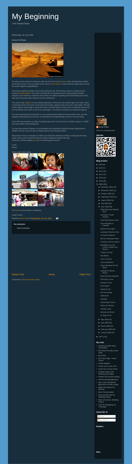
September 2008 (107, 197)
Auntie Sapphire (104, 363)
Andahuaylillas (24, 93)
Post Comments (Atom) (31, 280)
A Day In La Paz (106, 252)
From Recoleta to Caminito (106, 225)
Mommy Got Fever (107, 312)
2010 (101, 178)
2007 (101, 337)
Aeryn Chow (104, 127)
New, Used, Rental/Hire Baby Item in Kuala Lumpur (108, 383)
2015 (101, 168)
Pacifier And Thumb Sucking (108, 377)
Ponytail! (103, 299)
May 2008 (105, 319)
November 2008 (107, 190)
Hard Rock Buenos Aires (109, 220)
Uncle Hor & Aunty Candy (107, 369)
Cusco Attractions (106, 262)
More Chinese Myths (106, 392)
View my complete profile (105, 130)
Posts (101, 416)
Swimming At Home (107, 302)
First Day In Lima (106, 279)
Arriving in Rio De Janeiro (109, 242)
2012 (101, 171)
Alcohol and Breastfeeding (108, 380)
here (17, 210)
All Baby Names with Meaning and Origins (106, 373)
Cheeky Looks (105, 309)
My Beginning (35, 16)
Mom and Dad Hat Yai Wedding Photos (106, 396)
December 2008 (107, 187)
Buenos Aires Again (107, 229)
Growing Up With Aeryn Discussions (107, 347)
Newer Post (18, 274)
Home (52, 274)
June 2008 (105, 207)
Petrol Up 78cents (107, 305)
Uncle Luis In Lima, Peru (107, 366)
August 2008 (106, 200)
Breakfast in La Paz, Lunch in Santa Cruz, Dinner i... (109, 247)
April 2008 (105, 323)
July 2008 (105, 203)
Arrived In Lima (106, 283)
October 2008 (106, 194)
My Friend (102, 355)
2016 (101, 165)
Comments (103, 420)
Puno (64, 81)
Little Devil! (104, 296)
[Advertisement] (51, 253)
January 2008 (106, 332)
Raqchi (27, 103)
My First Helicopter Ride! (109, 239)
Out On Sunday (106, 292)
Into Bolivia (104, 256)
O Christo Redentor (107, 235)
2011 (101, 174)
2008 (101, 184)
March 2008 (105, 326)
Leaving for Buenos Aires (109, 232)
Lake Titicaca (56, 84)
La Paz (37, 140)
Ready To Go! (105, 289)
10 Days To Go (106, 315)
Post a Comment (23, 228)
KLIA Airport (104, 286)
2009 (101, 181)
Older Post (84, 274)
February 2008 (106, 329)
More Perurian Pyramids (109, 276)
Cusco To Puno (106, 259)
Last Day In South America (107, 216)
